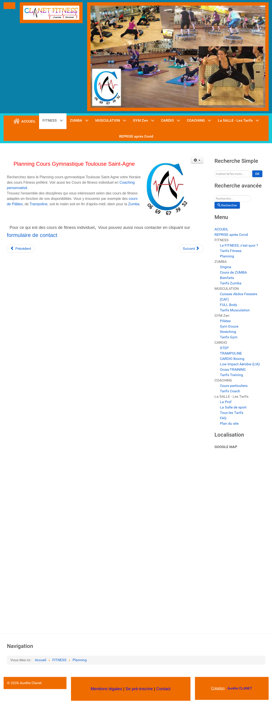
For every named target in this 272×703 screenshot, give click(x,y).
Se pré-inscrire (139, 688)
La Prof (226, 402)
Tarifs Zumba (230, 283)
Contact (163, 688)
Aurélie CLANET (239, 688)
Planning (227, 256)
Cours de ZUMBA (233, 272)
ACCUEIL (221, 229)
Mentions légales (106, 688)
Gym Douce (229, 326)
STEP (224, 348)
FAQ (223, 418)
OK (257, 174)
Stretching (228, 332)
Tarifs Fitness (230, 251)
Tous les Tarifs (231, 413)
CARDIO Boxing (232, 359)
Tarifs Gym (228, 337)
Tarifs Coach (230, 391)
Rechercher (227, 205)
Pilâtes (225, 321)
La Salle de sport (233, 407)
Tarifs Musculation (235, 310)
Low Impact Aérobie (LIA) (240, 364)
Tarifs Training (231, 375)
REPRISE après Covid (231, 234)
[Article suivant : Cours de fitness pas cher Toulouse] (191, 249)
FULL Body (228, 305)
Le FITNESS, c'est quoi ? (239, 245)
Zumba (133, 204)
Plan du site (229, 423)
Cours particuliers (234, 386)
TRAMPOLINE (231, 353)
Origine (225, 267)
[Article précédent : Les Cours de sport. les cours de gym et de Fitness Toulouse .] (20, 249)
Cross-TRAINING (233, 369)
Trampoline (38, 204)
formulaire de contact (32, 235)
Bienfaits (227, 278)
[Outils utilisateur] (197, 160)
